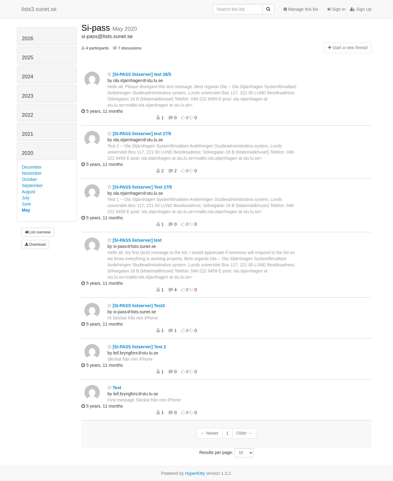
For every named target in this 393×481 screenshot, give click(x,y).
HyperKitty (195, 473)
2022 (27, 115)
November (32, 173)
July (25, 197)
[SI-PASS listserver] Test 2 (136, 346)
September (32, 185)
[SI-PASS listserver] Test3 (136, 305)
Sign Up (361, 9)
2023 (27, 96)
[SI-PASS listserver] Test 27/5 (139, 187)
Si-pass (96, 28)
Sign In (336, 9)
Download (35, 244)
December (32, 167)
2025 (27, 58)
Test (114, 387)
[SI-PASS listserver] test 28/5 (139, 74)
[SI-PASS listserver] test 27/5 (139, 133)
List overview (38, 232)
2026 (27, 38)
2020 (27, 153)
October (29, 179)
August (28, 191)
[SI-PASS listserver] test (134, 240)
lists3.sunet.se (38, 9)
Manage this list (300, 9)
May (26, 210)
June (26, 203)
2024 (27, 77)
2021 (27, 134)
